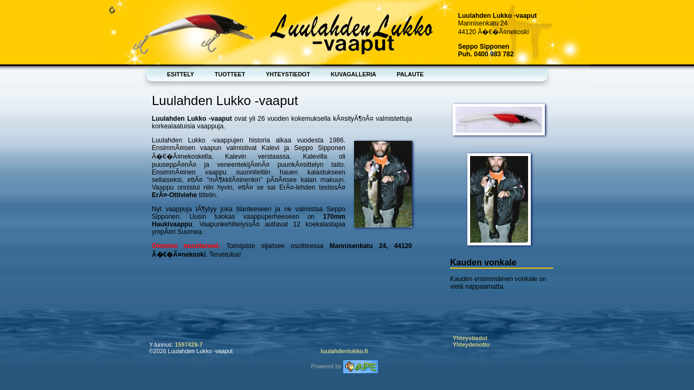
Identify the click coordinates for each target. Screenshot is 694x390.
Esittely (180, 74)
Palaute (410, 74)
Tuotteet (230, 74)
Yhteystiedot (288, 74)
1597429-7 (189, 344)
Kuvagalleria (353, 74)
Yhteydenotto (471, 344)
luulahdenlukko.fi (344, 351)
